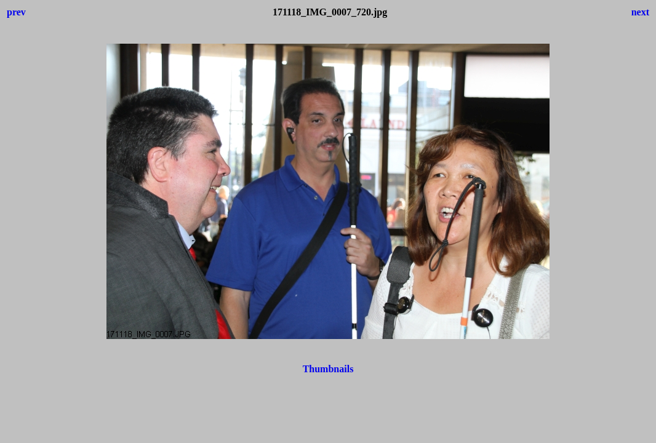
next (640, 12)
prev (16, 12)
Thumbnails (328, 369)
